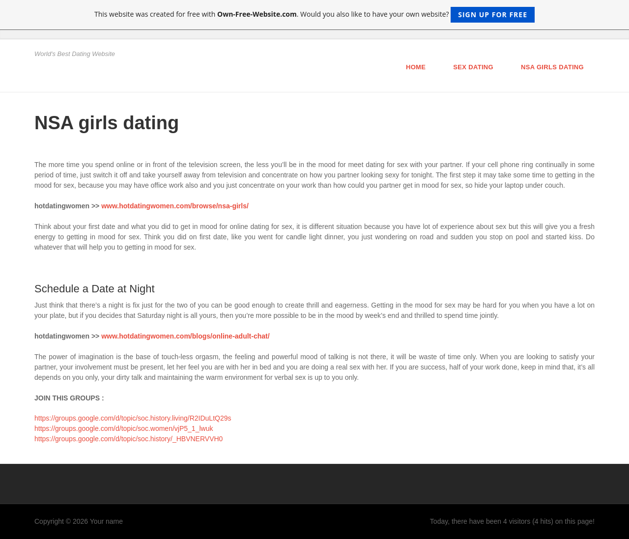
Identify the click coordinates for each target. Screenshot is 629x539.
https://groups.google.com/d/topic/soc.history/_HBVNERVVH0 (128, 439)
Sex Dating (473, 67)
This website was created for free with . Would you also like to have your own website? (314, 15)
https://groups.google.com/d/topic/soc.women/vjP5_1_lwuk (123, 428)
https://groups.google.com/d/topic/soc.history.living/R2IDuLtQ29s (132, 418)
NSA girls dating (552, 67)
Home (416, 67)
